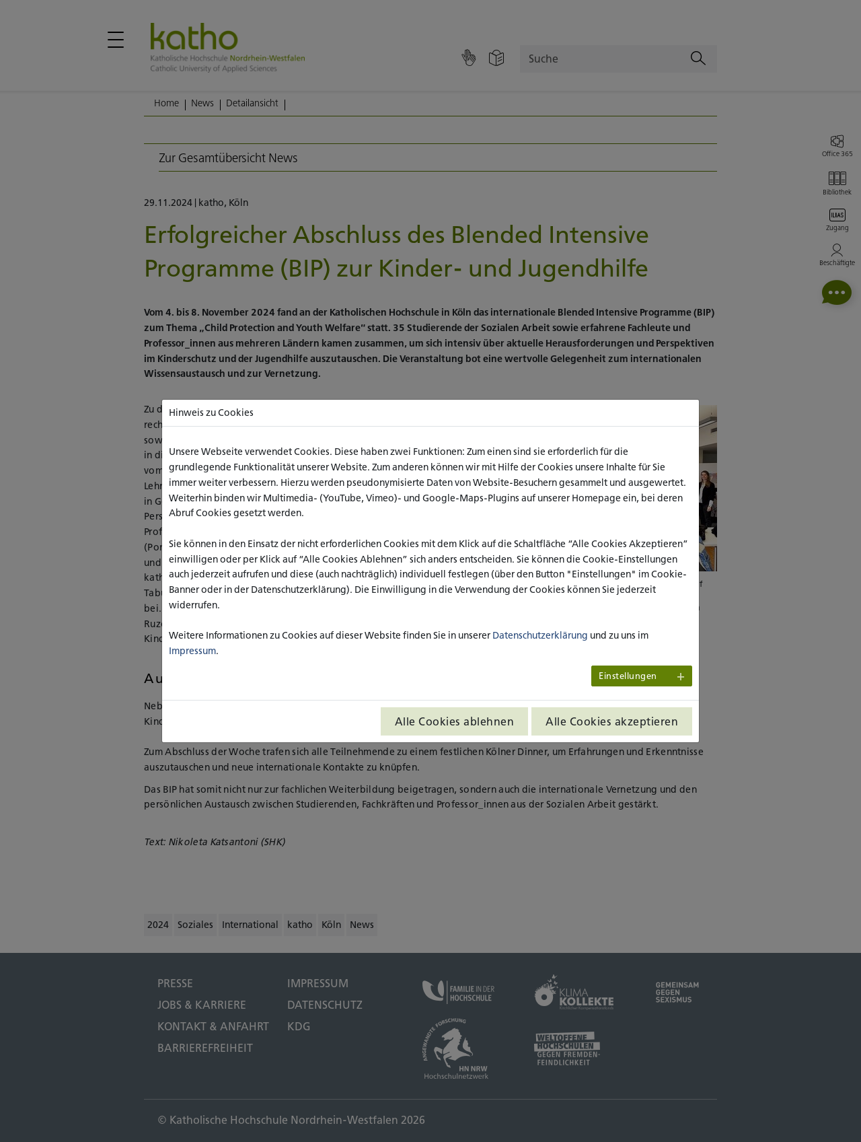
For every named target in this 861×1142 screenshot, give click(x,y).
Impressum (192, 651)
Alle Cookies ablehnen (455, 721)
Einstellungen (628, 676)
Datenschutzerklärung (540, 635)
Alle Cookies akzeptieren (612, 721)
